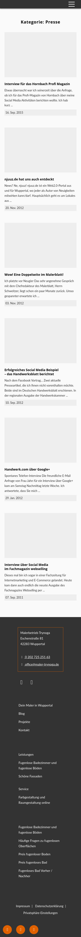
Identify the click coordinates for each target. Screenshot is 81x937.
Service (24, 789)
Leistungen (26, 754)
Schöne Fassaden (30, 776)
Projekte (24, 722)
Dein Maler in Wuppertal (36, 705)
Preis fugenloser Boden (35, 854)
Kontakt (24, 730)
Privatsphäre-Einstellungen (40, 913)
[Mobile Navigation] (71, 4)
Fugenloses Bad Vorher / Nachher (35, 873)
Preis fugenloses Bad (33, 862)
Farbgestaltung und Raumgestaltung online (34, 800)
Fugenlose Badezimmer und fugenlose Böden (38, 765)
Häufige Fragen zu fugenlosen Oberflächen (39, 843)
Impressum (23, 906)
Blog (22, 713)
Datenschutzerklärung (49, 906)
